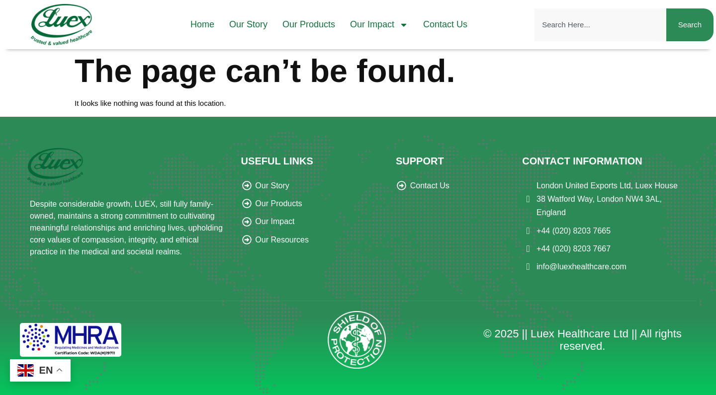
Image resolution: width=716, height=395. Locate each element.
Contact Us (445, 24)
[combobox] (600, 24)
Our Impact (379, 24)
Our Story (248, 24)
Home (202, 24)
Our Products (308, 24)
